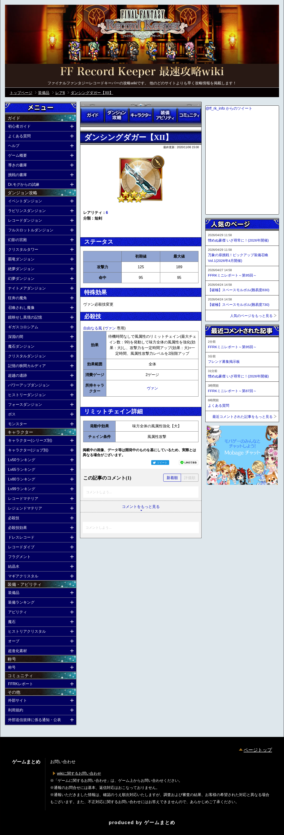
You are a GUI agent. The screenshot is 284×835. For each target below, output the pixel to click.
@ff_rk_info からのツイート (229, 108)
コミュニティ (189, 115)
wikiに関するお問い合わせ (79, 773)
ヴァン (110, 328)
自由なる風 (93, 328)
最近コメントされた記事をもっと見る (242, 417)
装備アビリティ (165, 115)
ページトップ (258, 750)
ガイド (92, 115)
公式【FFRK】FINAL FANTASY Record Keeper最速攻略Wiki (142, 72)
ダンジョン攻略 (116, 115)
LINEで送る (188, 462)
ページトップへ (217, 497)
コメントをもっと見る (141, 507)
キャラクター (141, 115)
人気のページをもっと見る (251, 316)
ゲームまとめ (159, 822)
